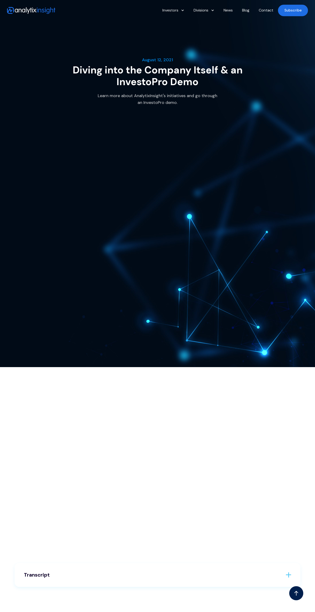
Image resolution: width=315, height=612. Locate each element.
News (228, 10)
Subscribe (293, 10)
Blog (245, 10)
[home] (31, 10)
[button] (173, 10)
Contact (266, 10)
